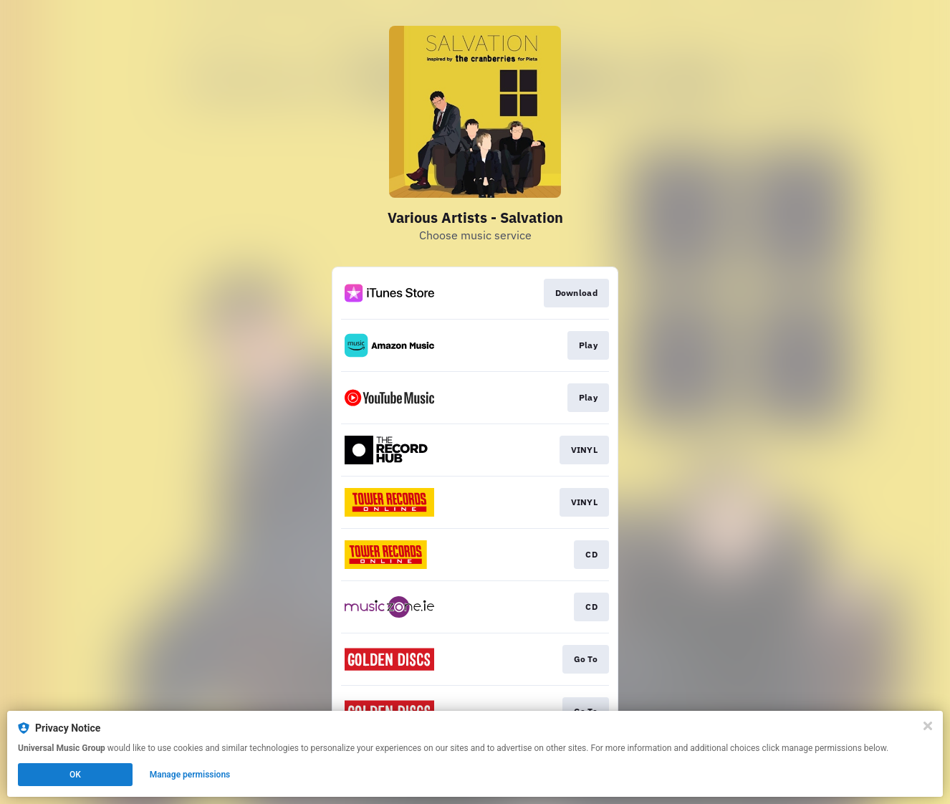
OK (75, 775)
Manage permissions (190, 775)
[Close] (927, 725)
